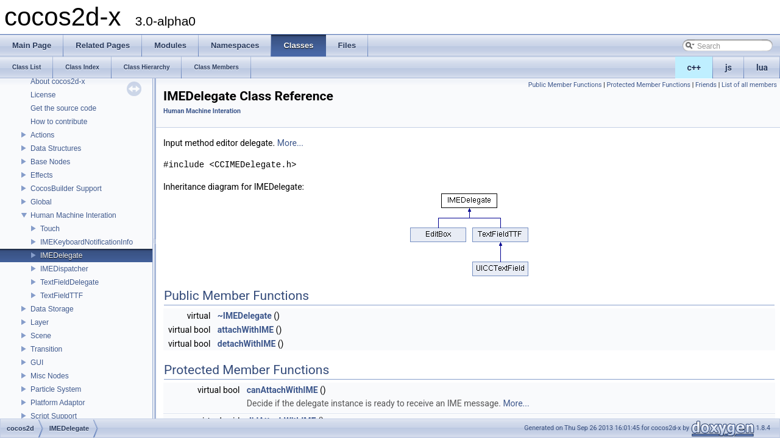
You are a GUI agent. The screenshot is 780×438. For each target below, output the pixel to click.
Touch (50, 228)
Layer (39, 322)
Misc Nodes (49, 376)
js (728, 67)
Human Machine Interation (73, 215)
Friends (706, 85)
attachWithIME (246, 330)
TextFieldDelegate (69, 282)
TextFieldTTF (61, 295)
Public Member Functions (565, 85)
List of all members (749, 85)
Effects (41, 175)
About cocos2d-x (57, 81)
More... (290, 143)
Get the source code (63, 108)
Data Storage (52, 309)
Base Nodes (50, 162)
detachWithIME (247, 344)
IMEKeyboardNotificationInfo (86, 242)
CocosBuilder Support (66, 188)
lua (762, 67)
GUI (36, 362)
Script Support (53, 416)
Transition (46, 349)
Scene (40, 336)
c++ (694, 67)
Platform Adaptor (57, 402)
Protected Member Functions (648, 85)
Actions (42, 135)
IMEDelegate (61, 255)
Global (41, 202)
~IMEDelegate (245, 316)
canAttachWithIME (282, 390)
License (42, 95)
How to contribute (58, 121)
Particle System (55, 389)
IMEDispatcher (64, 269)
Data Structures (55, 148)
